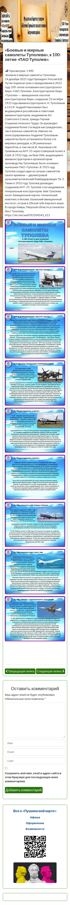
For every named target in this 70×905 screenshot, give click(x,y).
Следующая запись (49, 671)
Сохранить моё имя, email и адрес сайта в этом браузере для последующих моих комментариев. (33, 777)
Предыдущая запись (21, 671)
